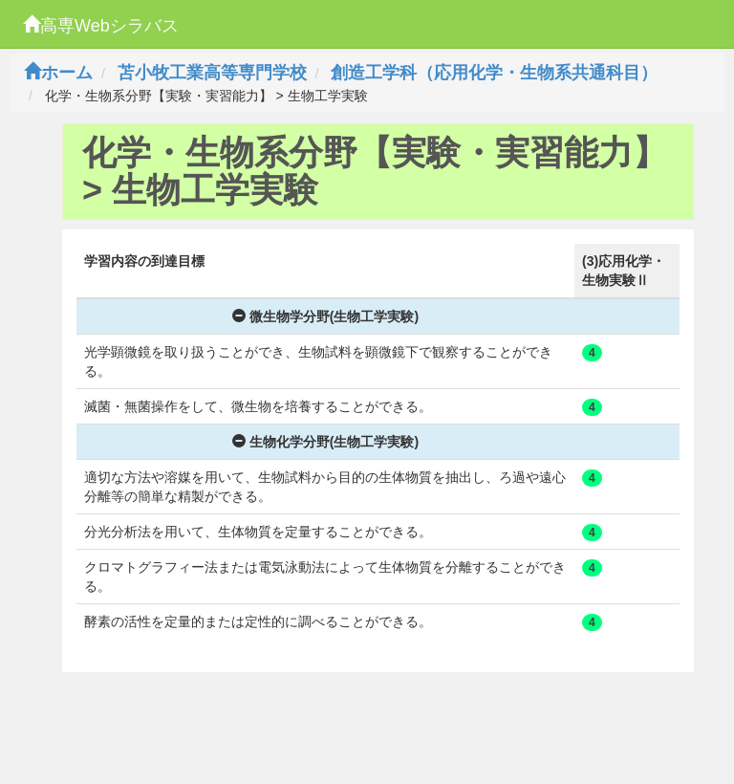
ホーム (58, 72)
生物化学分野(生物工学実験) (325, 441)
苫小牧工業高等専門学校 (212, 72)
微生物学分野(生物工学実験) (325, 316)
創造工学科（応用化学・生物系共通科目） (494, 72)
